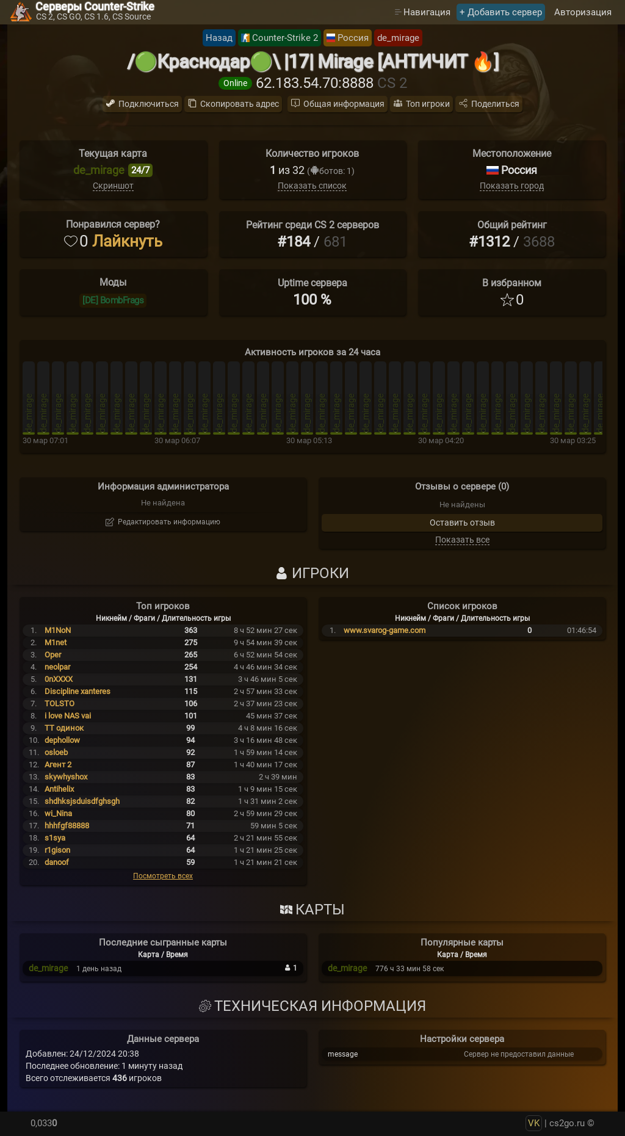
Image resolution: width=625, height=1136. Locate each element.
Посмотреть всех (163, 876)
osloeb (56, 752)
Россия (353, 37)
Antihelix (59, 789)
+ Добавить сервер (501, 12)
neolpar (57, 666)
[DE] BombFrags (112, 300)
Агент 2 (58, 764)
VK (534, 1123)
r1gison (57, 850)
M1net (56, 642)
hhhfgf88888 (67, 825)
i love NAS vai (68, 715)
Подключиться (148, 104)
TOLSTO (59, 703)
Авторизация (583, 12)
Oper (53, 654)
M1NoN (58, 630)
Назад (219, 37)
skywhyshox (66, 776)
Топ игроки (428, 104)
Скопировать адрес (239, 104)
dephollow (62, 740)
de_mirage (398, 37)
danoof (57, 862)
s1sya (55, 837)
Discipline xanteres (77, 691)
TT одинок (64, 728)
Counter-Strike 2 (285, 37)
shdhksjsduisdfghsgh (82, 801)
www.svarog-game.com (384, 630)
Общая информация (344, 104)
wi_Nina (58, 813)
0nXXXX (59, 679)
